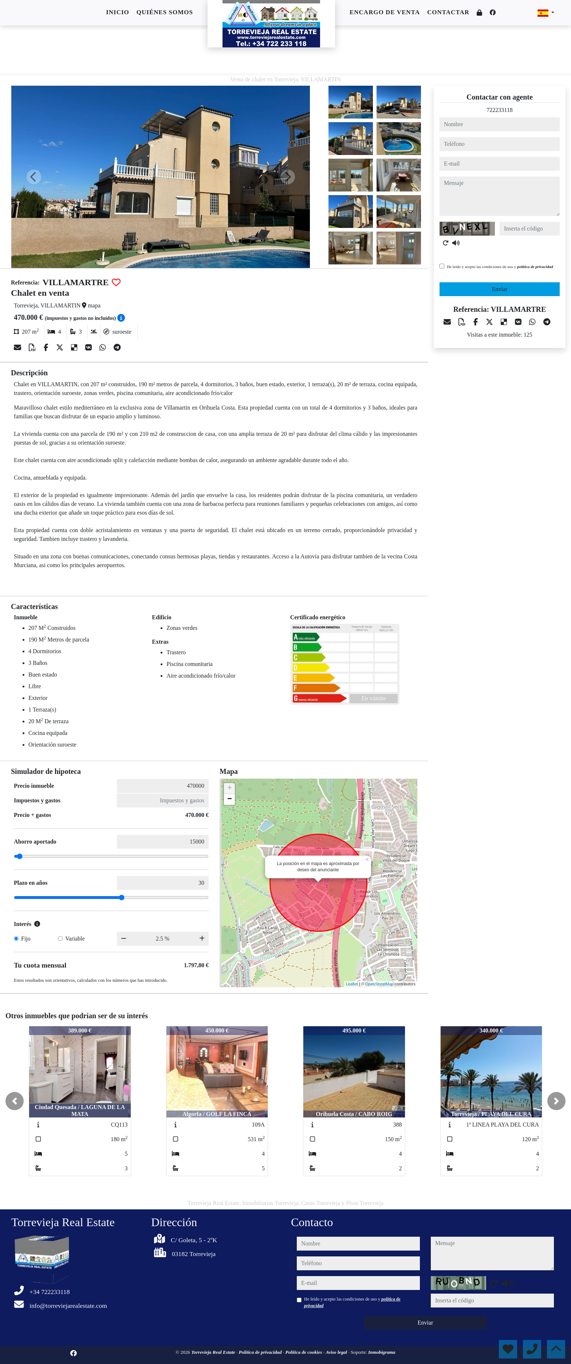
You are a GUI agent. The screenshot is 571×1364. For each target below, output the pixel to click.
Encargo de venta (385, 12)
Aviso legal (337, 1352)
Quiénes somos (165, 12)
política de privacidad (535, 266)
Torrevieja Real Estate (213, 1352)
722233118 (499, 110)
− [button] (229, 799)
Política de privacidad (261, 1352)
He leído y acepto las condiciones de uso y (500, 266)
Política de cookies (304, 1352)
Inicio (117, 12)
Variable (74, 938)
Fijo (26, 938)
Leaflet (352, 984)
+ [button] (229, 788)
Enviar (500, 289)
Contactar (448, 12)
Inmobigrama (381, 1352)
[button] (14, 1101)
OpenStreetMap (379, 984)
